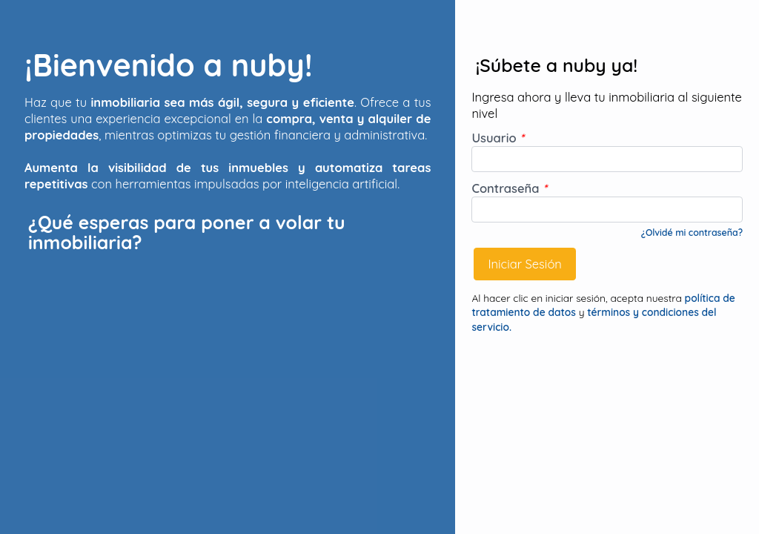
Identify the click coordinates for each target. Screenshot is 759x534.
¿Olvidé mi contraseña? (692, 232)
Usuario (497, 137)
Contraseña (509, 188)
